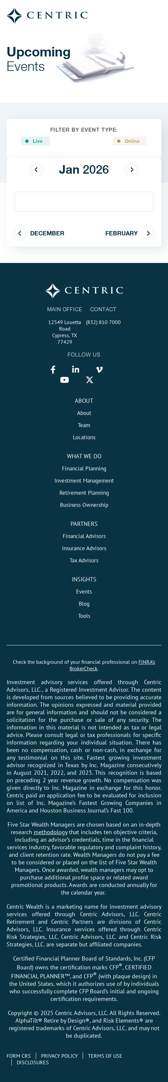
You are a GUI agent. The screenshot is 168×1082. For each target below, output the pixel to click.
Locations (84, 437)
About (84, 400)
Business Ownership (84, 505)
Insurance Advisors (84, 548)
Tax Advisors (84, 560)
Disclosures (33, 1062)
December (39, 233)
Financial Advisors (84, 536)
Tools (84, 615)
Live (37, 141)
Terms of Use (105, 1055)
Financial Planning (84, 468)
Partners (84, 524)
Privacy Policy (59, 1055)
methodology (50, 832)
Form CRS (19, 1055)
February (129, 233)
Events (84, 591)
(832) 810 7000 (103, 322)
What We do (84, 456)
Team (84, 425)
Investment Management (84, 480)
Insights (84, 579)
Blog (84, 603)
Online (132, 141)
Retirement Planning (84, 492)
